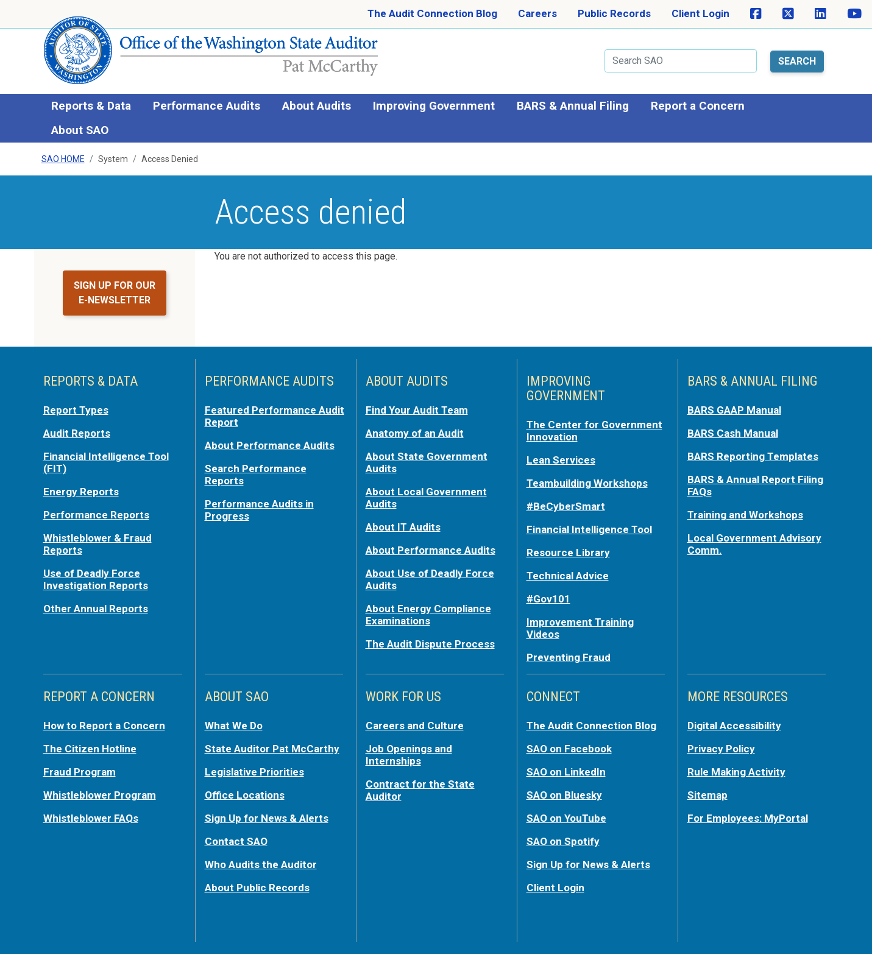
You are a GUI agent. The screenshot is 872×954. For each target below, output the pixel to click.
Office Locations (245, 795)
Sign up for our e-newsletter (114, 293)
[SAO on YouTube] (854, 14)
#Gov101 (548, 599)
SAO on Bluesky (564, 795)
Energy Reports (81, 492)
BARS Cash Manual (732, 433)
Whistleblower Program (99, 795)
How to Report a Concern (104, 725)
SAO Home (63, 159)
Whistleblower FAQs (90, 818)
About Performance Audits (270, 445)
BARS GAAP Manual (734, 410)
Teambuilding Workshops (587, 483)
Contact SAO (236, 841)
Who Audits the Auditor (261, 864)
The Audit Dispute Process (430, 644)
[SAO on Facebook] (756, 14)
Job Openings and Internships (409, 755)
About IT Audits (403, 527)
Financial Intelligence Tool (589, 529)
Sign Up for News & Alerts (266, 818)
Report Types (75, 410)
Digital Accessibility (734, 725)
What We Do (234, 725)
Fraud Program (79, 772)
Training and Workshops (745, 515)
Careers (537, 13)
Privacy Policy (721, 749)
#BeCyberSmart (565, 506)
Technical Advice (567, 576)
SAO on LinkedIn (566, 772)
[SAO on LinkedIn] (820, 14)
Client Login (700, 13)
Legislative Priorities (254, 772)
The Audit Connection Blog (432, 13)
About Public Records (257, 888)
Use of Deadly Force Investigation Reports (95, 579)
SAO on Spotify (563, 841)
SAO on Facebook (569, 749)
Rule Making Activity (736, 772)
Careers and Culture (415, 725)
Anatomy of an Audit (415, 433)
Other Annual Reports (95, 608)
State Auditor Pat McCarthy (272, 749)
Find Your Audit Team (417, 410)
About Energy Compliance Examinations (428, 614)
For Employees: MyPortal (747, 818)
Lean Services (560, 460)
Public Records (614, 13)
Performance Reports (96, 515)
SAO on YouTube (566, 818)
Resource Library (568, 552)
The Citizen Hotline (89, 749)
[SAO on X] (788, 14)
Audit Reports (76, 433)
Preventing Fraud (568, 657)
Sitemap (707, 795)
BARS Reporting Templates (752, 456)
